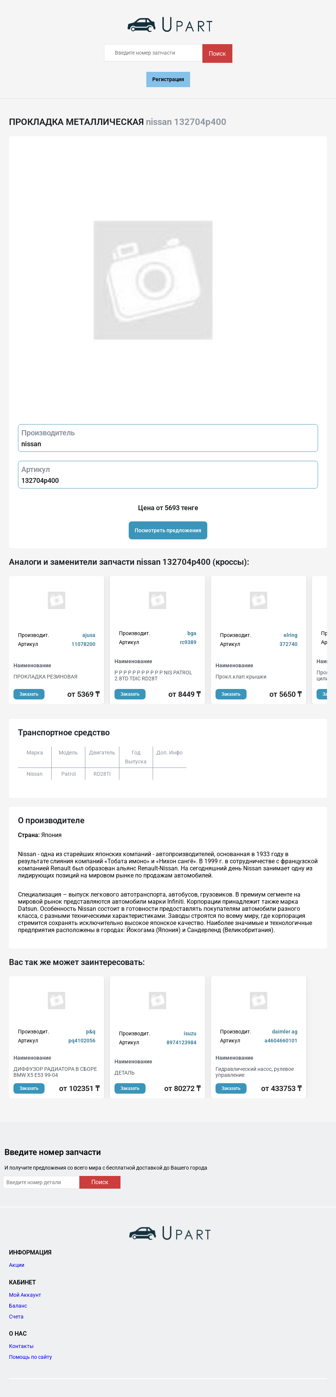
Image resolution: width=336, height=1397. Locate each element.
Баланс (18, 1306)
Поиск (217, 53)
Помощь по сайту (30, 1357)
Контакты (21, 1346)
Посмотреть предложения (168, 530)
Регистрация (168, 79)
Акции (16, 1265)
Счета (16, 1317)
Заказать (29, 694)
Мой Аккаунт (25, 1295)
